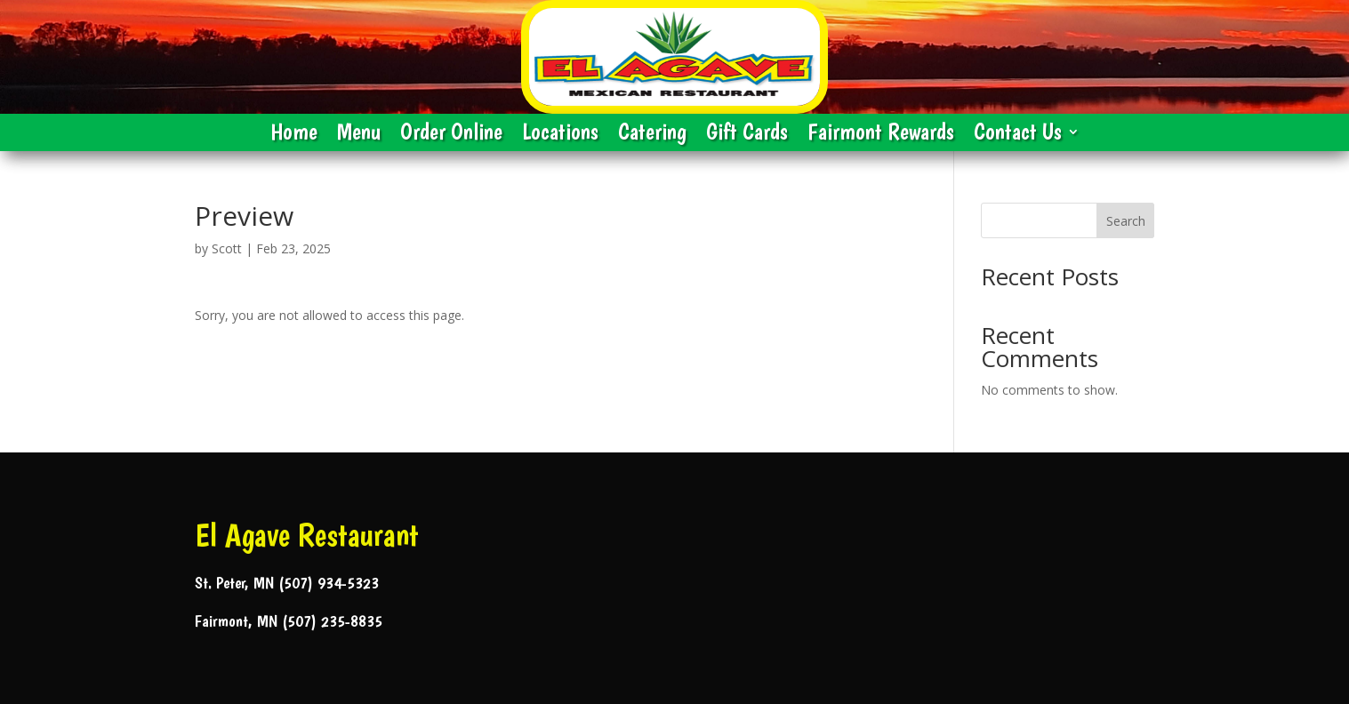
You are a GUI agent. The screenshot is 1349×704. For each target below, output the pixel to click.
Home (293, 135)
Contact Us (1018, 135)
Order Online (451, 135)
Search (1125, 220)
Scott (227, 248)
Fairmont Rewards (880, 135)
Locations (560, 135)
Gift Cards (747, 135)
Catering (652, 135)
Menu (359, 135)
